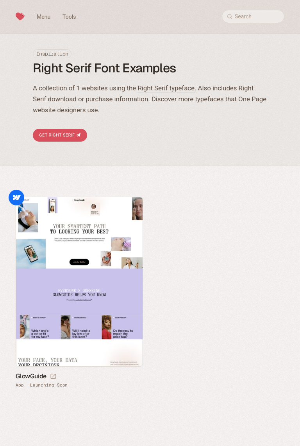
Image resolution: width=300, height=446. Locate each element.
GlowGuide (31, 376)
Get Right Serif (60, 135)
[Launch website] (53, 377)
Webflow (16, 197)
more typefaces (200, 99)
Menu (43, 17)
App (20, 385)
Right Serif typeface (166, 88)
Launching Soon (49, 385)
